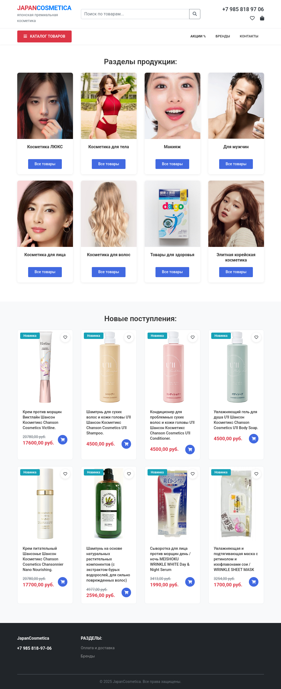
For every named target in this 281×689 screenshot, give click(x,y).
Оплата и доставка (98, 648)
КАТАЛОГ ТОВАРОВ (44, 36)
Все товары (44, 164)
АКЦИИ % (198, 36)
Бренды (88, 656)
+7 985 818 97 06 (243, 9)
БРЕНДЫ (223, 36)
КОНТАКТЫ (249, 36)
